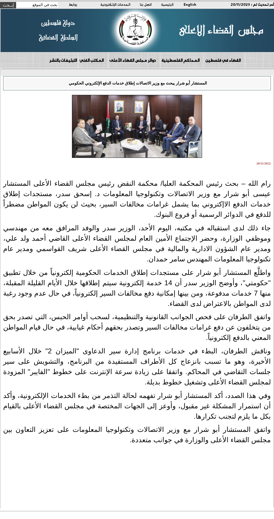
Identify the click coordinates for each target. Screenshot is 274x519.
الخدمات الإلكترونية (115, 4)
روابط (73, 4)
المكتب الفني (92, 60)
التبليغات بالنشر (63, 60)
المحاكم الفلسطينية (181, 60)
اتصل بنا (146, 4)
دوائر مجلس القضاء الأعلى (133, 60)
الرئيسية (167, 4)
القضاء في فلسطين (224, 60)
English (190, 4)
